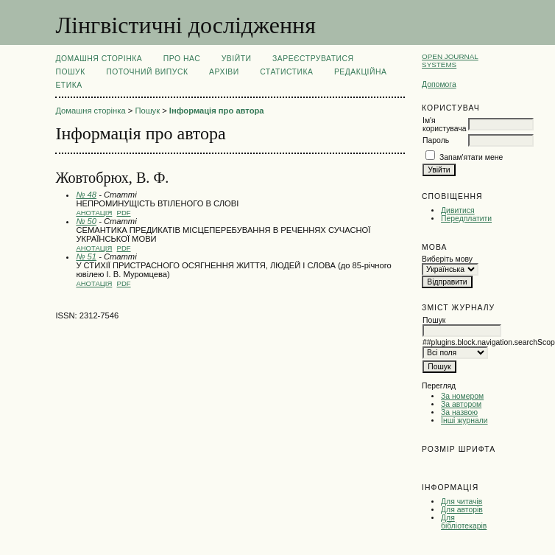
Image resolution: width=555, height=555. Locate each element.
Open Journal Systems (450, 60)
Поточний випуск (147, 72)
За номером (462, 396)
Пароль (436, 140)
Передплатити (466, 218)
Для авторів (462, 510)
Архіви (224, 72)
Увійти (237, 59)
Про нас (182, 59)
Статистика (286, 72)
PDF (124, 213)
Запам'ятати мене (471, 157)
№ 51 (86, 256)
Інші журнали (464, 420)
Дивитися (458, 210)
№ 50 (86, 221)
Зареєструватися (313, 59)
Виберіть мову (447, 259)
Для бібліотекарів (464, 522)
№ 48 (86, 194)
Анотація (94, 213)
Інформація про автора (216, 110)
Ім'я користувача (444, 124)
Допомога (439, 84)
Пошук (70, 72)
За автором (461, 404)
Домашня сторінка (98, 59)
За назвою (459, 412)
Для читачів (461, 502)
